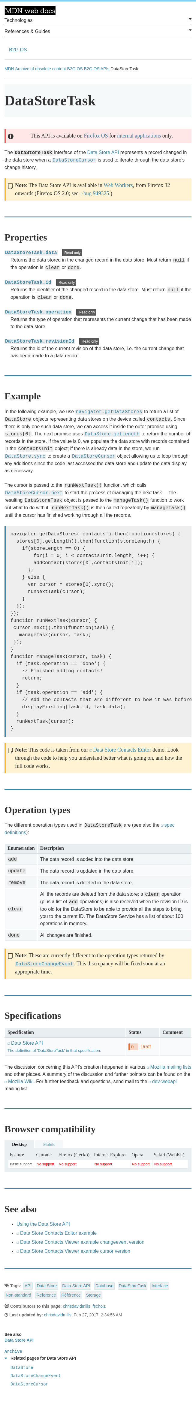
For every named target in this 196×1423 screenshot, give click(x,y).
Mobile (49, 1144)
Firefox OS (96, 136)
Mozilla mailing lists (170, 1067)
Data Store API (103, 152)
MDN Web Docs (30, 10)
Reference (46, 1295)
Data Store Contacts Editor (122, 750)
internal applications (139, 136)
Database (104, 1285)
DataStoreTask (132, 1285)
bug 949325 (96, 193)
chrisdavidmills (76, 1306)
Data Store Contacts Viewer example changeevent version (82, 1242)
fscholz (99, 1306)
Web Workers (118, 185)
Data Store (47, 1285)
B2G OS (18, 49)
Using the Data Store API (43, 1224)
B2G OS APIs (97, 68)
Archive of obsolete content (40, 68)
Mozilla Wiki (20, 1081)
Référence (71, 1295)
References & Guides (98, 31)
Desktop (19, 1144)
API (28, 1285)
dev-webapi (164, 1081)
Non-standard (18, 1295)
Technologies (98, 20)
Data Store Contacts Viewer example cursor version (75, 1251)
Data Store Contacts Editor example (58, 1233)
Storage (93, 1295)
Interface (160, 1285)
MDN (9, 68)
